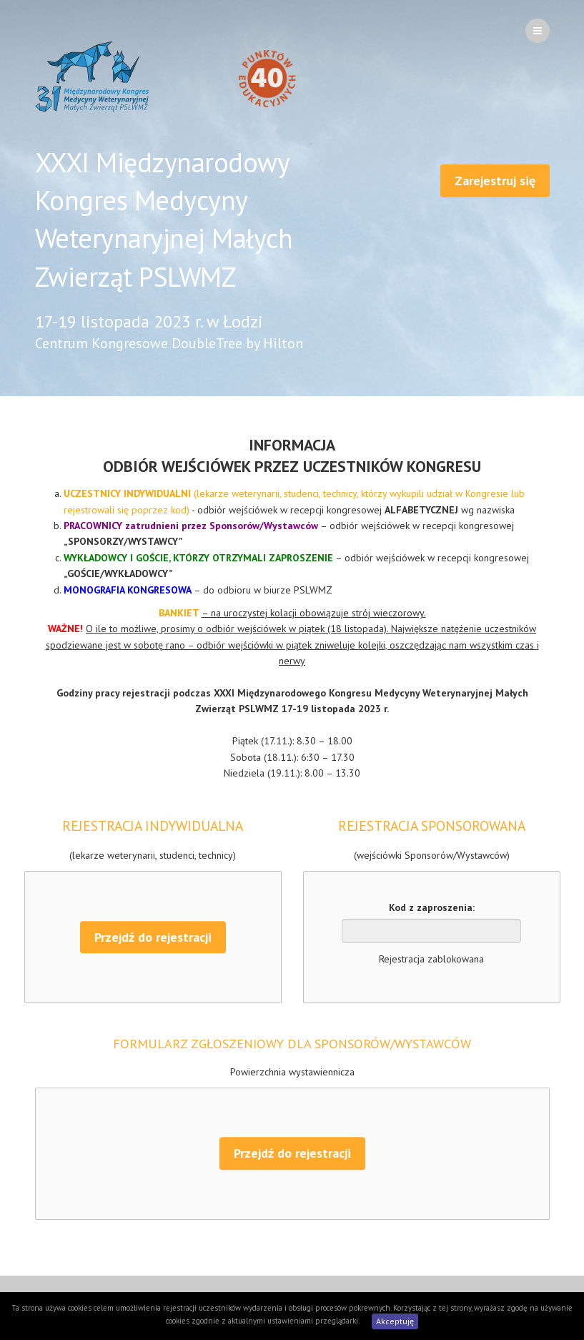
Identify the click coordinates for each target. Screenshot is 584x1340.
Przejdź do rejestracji (153, 937)
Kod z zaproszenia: (432, 907)
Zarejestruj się (495, 180)
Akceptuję (395, 1321)
